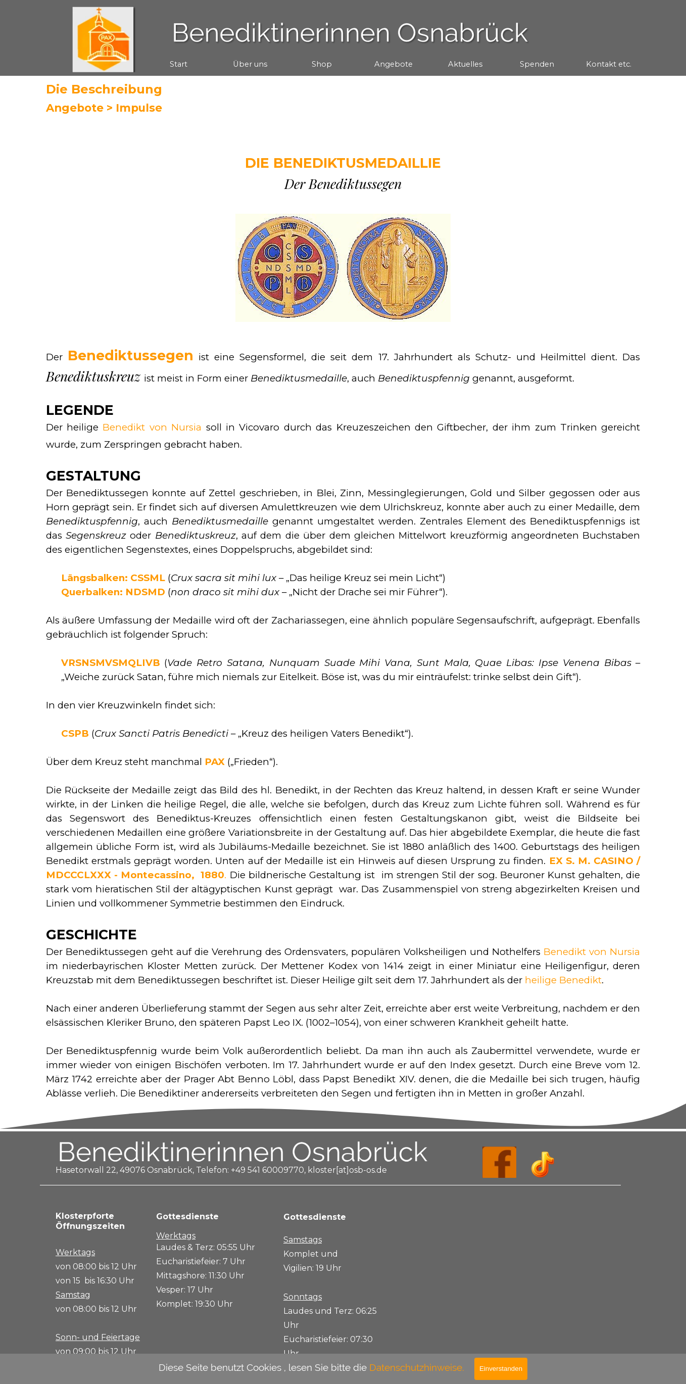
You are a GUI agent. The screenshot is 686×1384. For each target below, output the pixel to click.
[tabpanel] (343, 172)
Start (178, 64)
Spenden (537, 64)
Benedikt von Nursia (152, 427)
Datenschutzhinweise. (416, 1367)
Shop (322, 64)
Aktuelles (465, 64)
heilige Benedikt (563, 980)
